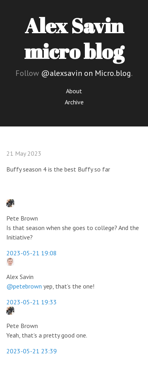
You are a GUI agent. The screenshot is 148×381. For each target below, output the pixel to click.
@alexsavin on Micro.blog (86, 73)
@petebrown (24, 286)
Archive (74, 102)
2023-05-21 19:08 (31, 253)
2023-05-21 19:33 (31, 302)
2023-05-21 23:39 (31, 351)
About (74, 91)
